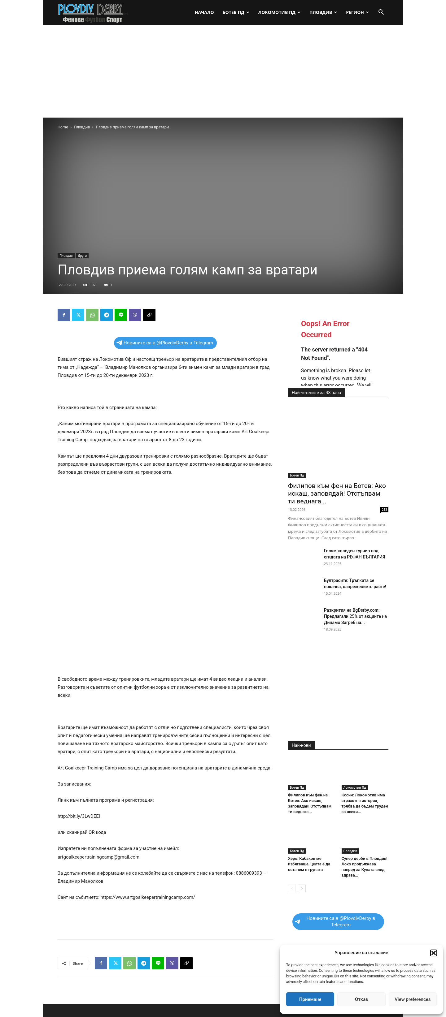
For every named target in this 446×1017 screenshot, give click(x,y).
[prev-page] (292, 888)
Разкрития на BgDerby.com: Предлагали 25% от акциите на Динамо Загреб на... (355, 616)
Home (63, 127)
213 (384, 509)
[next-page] (302, 888)
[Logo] (93, 12)
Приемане (310, 999)
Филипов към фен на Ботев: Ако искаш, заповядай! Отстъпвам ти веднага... (337, 493)
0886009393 (249, 873)
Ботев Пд (236, 12)
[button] (434, 953)
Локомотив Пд (279, 12)
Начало (204, 12)
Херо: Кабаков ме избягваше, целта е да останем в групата (309, 864)
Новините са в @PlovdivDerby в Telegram (164, 343)
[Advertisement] (223, 71)
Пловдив (323, 12)
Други (82, 255)
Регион (357, 12)
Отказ (361, 999)
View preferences (413, 999)
